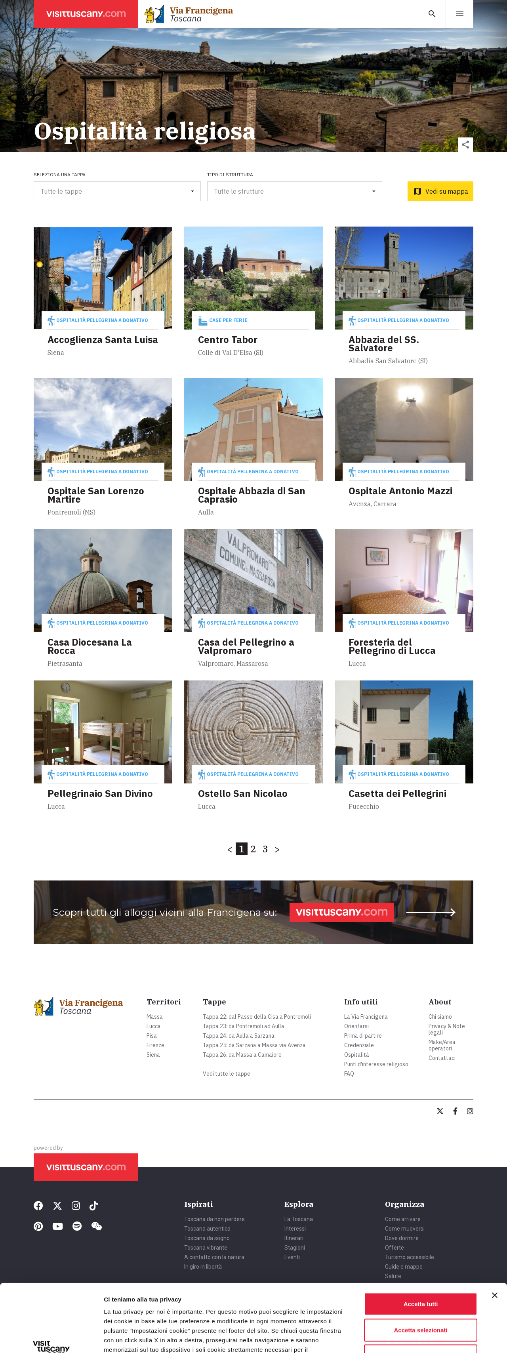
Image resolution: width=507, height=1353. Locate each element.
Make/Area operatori (442, 1045)
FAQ (349, 1073)
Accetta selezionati (420, 1266)
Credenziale (359, 1045)
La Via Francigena (366, 1016)
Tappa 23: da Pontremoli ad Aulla (243, 1026)
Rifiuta (421, 1292)
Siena (153, 1054)
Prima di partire (363, 1035)
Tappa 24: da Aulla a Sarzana (238, 1035)
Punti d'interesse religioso (376, 1064)
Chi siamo (440, 1016)
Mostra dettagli (416, 1337)
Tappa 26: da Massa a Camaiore (242, 1054)
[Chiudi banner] (494, 1232)
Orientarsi (356, 1026)
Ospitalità (356, 1054)
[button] (465, 144)
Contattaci (442, 1057)
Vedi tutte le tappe (226, 1073)
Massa (155, 1016)
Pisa (152, 1035)
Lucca (154, 1026)
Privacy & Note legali (447, 1029)
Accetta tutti (421, 1240)
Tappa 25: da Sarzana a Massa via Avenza (254, 1045)
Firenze (155, 1045)
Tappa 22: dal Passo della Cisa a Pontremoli (257, 1016)
